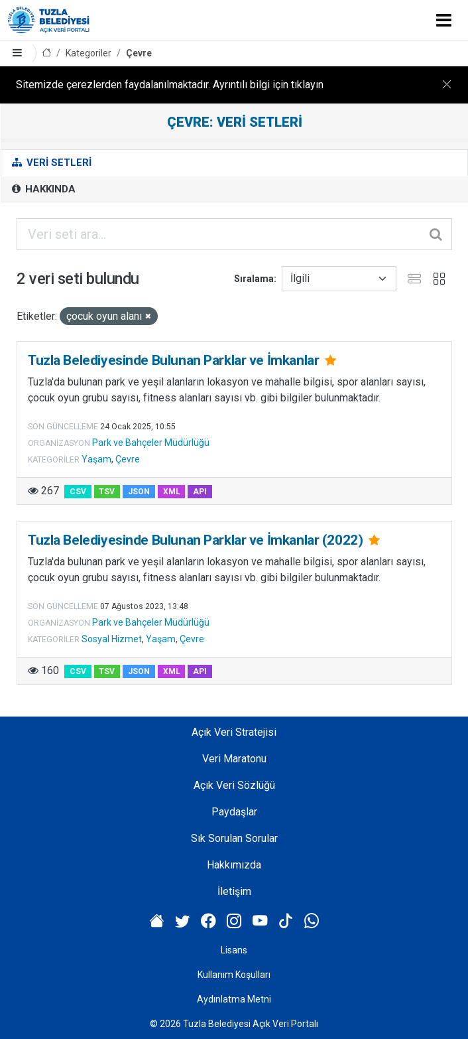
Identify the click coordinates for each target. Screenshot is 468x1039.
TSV (107, 491)
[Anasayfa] (46, 53)
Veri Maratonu (234, 758)
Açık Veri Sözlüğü (234, 785)
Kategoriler (88, 53)
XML (171, 491)
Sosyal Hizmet (112, 639)
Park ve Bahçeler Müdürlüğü (150, 442)
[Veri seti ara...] (234, 234)
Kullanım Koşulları (234, 974)
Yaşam (96, 459)
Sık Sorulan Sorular (234, 838)
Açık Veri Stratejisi (234, 732)
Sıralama (254, 278)
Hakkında (44, 189)
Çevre (139, 53)
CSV (78, 491)
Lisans (234, 950)
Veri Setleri (51, 163)
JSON (139, 491)
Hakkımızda (234, 865)
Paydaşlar (234, 811)
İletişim (234, 891)
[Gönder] (437, 234)
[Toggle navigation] (444, 20)
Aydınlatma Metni (234, 999)
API (200, 491)
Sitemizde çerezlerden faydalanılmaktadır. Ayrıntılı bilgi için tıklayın (169, 84)
